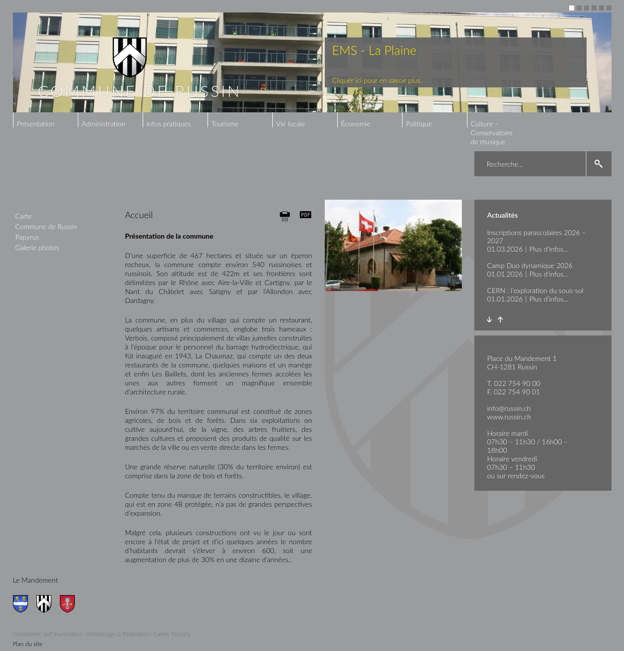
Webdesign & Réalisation (118, 634)
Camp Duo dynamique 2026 (530, 265)
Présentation (36, 123)
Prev (500, 320)
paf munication (62, 634)
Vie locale (290, 123)
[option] (312, 62)
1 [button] (571, 7)
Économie (356, 123)
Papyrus (27, 237)
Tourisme (224, 123)
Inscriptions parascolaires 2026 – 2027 (536, 236)
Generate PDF (305, 214)
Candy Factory (172, 634)
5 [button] (601, 7)
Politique (419, 123)
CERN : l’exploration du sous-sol (535, 290)
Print (285, 216)
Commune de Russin (46, 226)
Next (489, 320)
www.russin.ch (509, 416)
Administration (104, 123)
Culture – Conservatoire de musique (492, 132)
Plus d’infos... (548, 249)
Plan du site (28, 644)
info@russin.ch (509, 408)
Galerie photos (37, 247)
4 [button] (594, 7)
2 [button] (579, 7)
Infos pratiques (169, 123)
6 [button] (609, 7)
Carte (23, 216)
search (599, 163)
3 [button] (586, 7)
